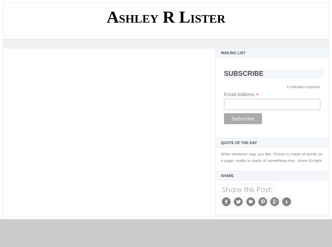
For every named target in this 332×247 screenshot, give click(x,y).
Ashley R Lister (166, 17)
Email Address (241, 94)
